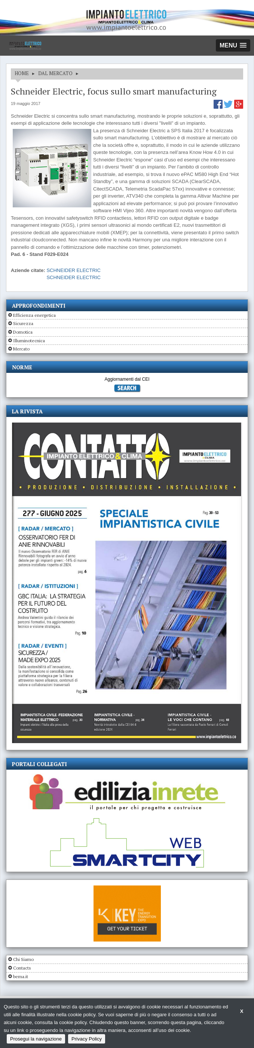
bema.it (20, 976)
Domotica (23, 332)
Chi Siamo (23, 959)
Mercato (21, 349)
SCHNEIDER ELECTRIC (73, 270)
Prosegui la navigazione (36, 1039)
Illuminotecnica (29, 340)
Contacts (22, 968)
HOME (22, 73)
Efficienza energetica (34, 315)
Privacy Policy (86, 1039)
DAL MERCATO (55, 73)
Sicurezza (23, 323)
